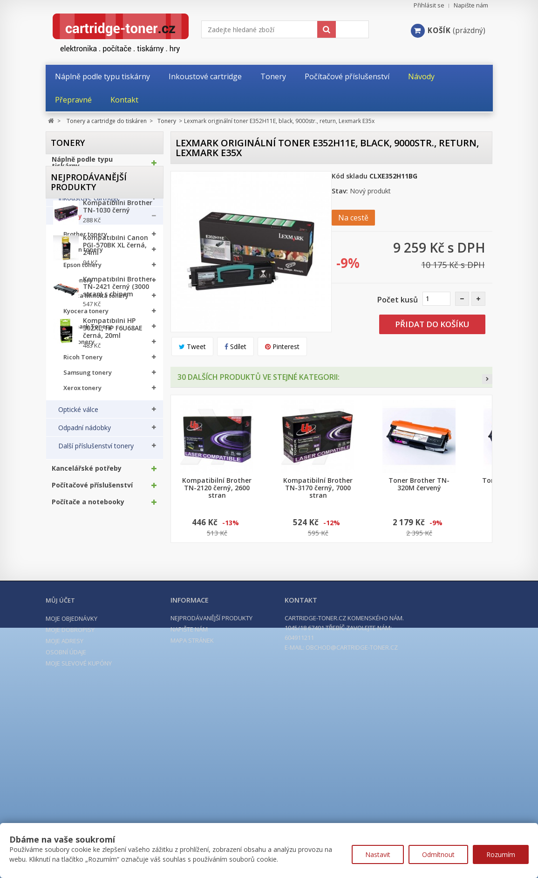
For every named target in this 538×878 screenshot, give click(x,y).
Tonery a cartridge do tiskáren (88, 184)
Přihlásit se (429, 5)
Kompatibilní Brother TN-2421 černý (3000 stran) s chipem (117, 661)
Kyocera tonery (86, 316)
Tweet (192, 346)
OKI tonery (79, 346)
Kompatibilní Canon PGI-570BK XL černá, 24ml (115, 620)
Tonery (70, 221)
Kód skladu (350, 175)
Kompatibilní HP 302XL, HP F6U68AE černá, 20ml (113, 703)
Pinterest (282, 346)
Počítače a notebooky (88, 506)
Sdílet (235, 346)
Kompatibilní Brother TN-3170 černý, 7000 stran (318, 488)
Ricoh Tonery (82, 362)
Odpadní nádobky (84, 432)
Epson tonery (82, 270)
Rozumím (500, 854)
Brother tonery (85, 239)
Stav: (340, 190)
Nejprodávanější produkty (89, 549)
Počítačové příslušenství (92, 490)
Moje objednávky (71, 813)
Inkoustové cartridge (89, 202)
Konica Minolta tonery (96, 300)
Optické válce (78, 414)
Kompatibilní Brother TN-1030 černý (117, 581)
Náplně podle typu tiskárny (82, 167)
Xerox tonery (82, 393)
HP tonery (78, 285)
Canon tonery (83, 254)
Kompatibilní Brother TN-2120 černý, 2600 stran (217, 488)
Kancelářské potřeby (87, 473)
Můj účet (60, 794)
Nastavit (377, 854)
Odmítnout (438, 854)
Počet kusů (397, 300)
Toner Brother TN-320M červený (418, 484)
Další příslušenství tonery (96, 450)
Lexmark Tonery (87, 331)
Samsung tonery (87, 377)
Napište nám (471, 5)
